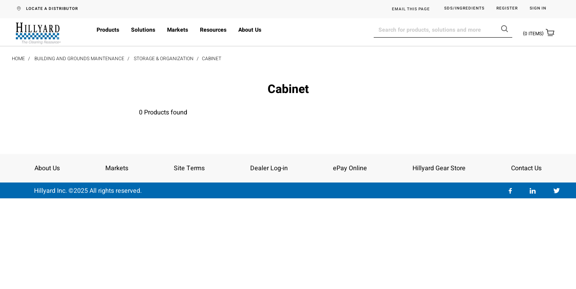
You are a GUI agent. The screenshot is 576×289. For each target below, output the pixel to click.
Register (507, 8)
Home (18, 58)
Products (108, 30)
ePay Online (350, 168)
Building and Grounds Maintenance (79, 58)
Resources (213, 30)
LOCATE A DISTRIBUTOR (52, 8)
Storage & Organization (164, 58)
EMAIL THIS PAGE (411, 9)
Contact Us (526, 168)
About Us (249, 30)
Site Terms (189, 168)
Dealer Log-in (269, 168)
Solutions (143, 30)
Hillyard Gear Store (439, 168)
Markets (177, 30)
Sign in (538, 8)
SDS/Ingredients (464, 8)
